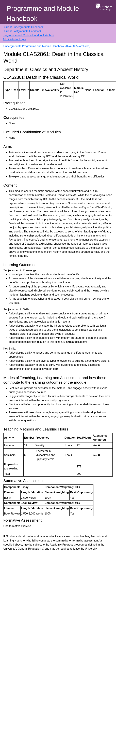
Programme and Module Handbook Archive (28, 35)
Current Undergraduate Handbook (23, 27)
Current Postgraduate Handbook (22, 31)
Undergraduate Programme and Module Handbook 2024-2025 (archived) (46, 46)
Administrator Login (14, 39)
